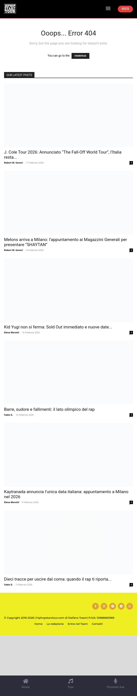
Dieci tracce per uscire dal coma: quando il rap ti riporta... (57, 579)
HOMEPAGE (80, 56)
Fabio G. (8, 414)
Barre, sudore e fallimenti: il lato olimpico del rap (49, 409)
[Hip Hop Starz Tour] (10, 8)
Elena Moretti (11, 332)
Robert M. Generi (13, 162)
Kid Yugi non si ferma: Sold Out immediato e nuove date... (58, 327)
